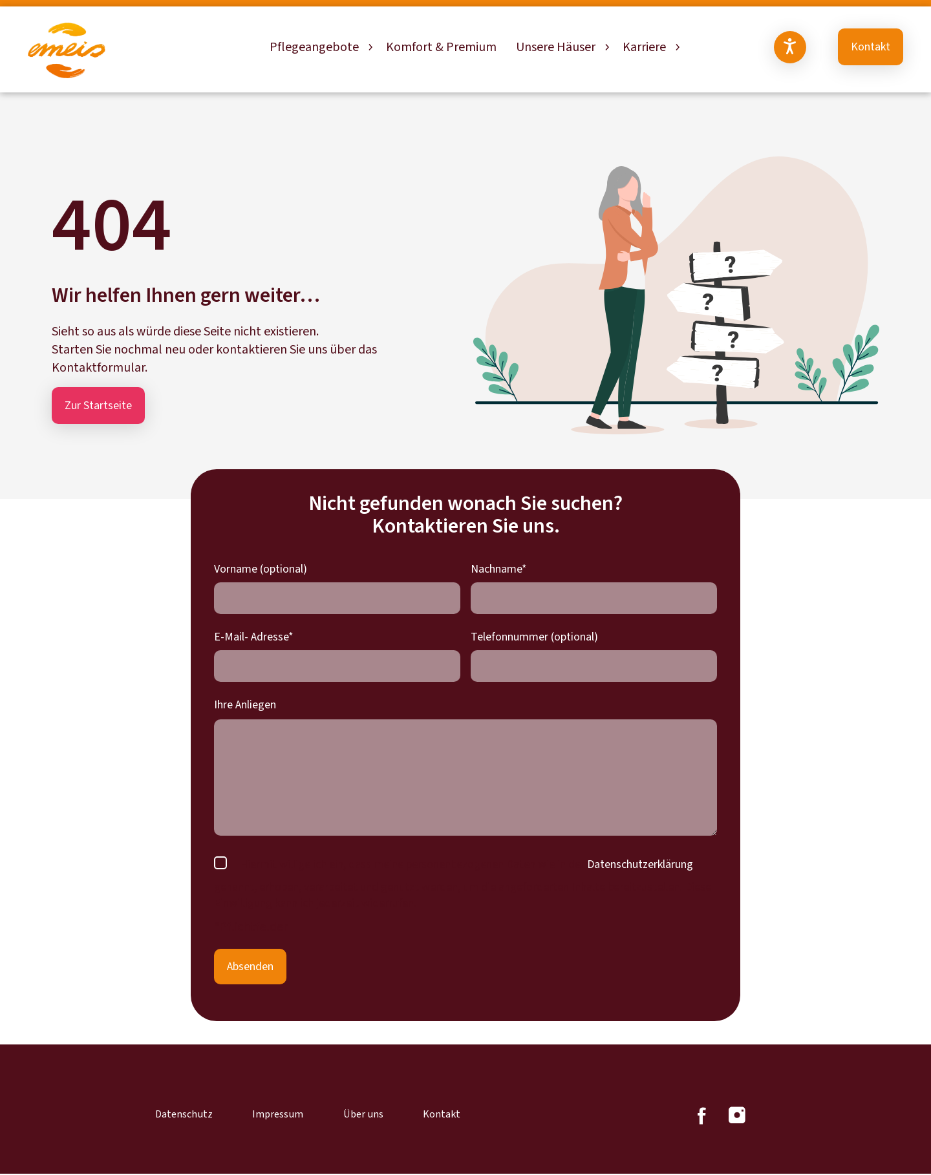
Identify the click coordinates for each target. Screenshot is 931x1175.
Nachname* (499, 569)
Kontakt (870, 47)
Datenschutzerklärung (640, 864)
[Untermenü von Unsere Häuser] (606, 47)
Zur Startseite (98, 405)
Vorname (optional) (260, 569)
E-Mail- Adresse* (254, 637)
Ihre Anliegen (245, 705)
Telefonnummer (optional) (534, 637)
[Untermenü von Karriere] (676, 47)
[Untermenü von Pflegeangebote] (369, 47)
